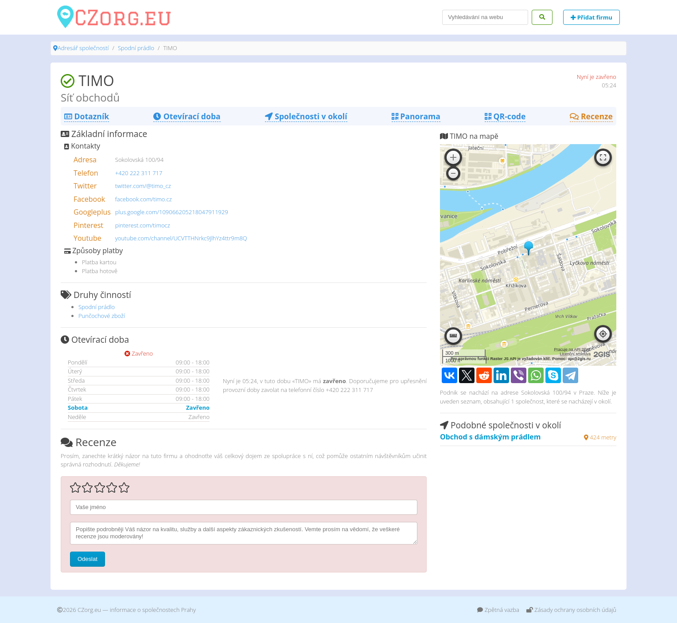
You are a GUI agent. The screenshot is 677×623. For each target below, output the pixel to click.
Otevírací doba (186, 116)
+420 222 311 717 (139, 173)
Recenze (591, 116)
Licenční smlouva (575, 354)
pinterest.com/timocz (142, 225)
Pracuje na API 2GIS (572, 349)
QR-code (505, 116)
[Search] (485, 17)
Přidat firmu (591, 17)
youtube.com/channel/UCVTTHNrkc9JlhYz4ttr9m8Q (181, 238)
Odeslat (87, 559)
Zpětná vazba (498, 610)
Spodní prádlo (136, 48)
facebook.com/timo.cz (143, 199)
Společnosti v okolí (306, 116)
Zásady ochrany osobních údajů (571, 610)
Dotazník (86, 116)
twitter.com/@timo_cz (143, 186)
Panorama (416, 116)
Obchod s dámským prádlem (490, 437)
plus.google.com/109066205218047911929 (171, 212)
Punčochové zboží (101, 316)
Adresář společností (83, 48)
